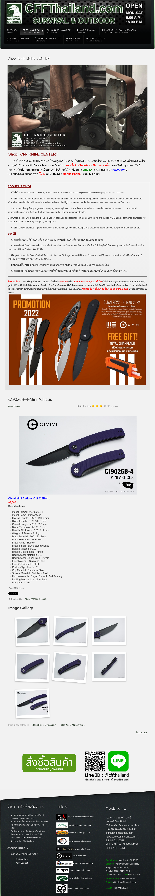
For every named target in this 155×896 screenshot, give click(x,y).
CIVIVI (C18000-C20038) (36, 599)
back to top (141, 732)
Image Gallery (14, 406)
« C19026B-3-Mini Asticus (44, 725)
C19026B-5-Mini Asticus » (72, 725)
